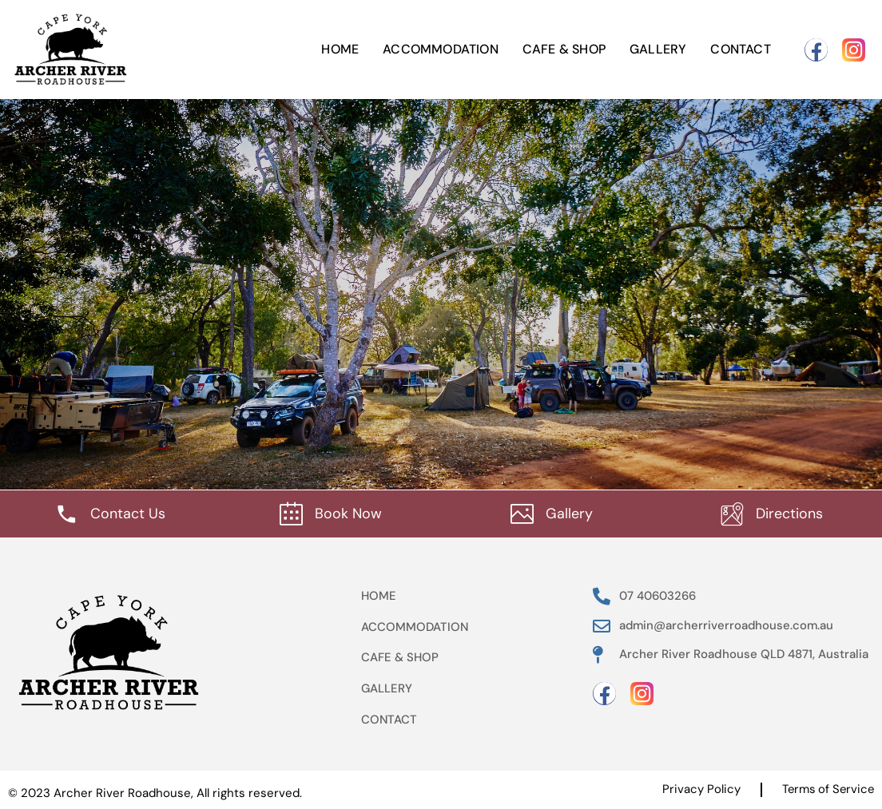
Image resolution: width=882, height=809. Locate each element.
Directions (789, 512)
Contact (740, 49)
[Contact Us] (66, 513)
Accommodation (441, 49)
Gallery (658, 49)
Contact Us (127, 512)
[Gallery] (522, 513)
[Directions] (732, 513)
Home (340, 49)
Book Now (348, 512)
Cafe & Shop (564, 49)
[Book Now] (291, 513)
